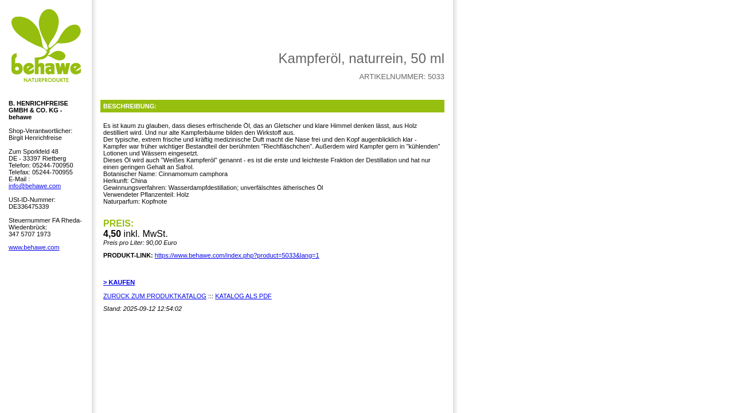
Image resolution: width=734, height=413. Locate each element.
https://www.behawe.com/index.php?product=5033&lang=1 (237, 255)
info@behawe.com (35, 185)
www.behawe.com (34, 247)
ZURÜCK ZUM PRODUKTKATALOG (154, 296)
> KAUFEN (119, 282)
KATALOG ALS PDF (243, 296)
